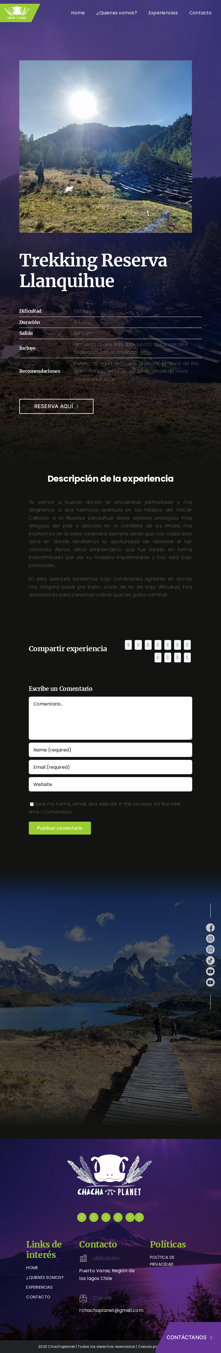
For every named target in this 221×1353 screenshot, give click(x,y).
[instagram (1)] (210, 936)
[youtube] (118, 1217)
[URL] (110, 784)
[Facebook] (128, 645)
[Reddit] (148, 645)
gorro (80, 371)
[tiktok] (105, 1217)
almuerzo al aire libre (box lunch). (113, 344)
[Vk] (168, 657)
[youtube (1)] (210, 969)
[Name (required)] (110, 750)
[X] (138, 645)
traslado (127, 352)
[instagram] (93, 1217)
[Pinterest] (158, 657)
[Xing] (177, 657)
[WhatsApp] (168, 645)
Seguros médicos (94, 352)
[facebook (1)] (210, 925)
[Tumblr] (187, 645)
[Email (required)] (110, 767)
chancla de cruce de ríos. (169, 363)
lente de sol (122, 371)
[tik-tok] (210, 958)
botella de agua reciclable (105, 363)
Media (81, 311)
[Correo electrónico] (187, 657)
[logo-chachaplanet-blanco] (110, 1155)
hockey (97, 371)
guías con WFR (171, 344)
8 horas (83, 322)
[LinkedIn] (158, 645)
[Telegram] (177, 645)
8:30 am (83, 333)
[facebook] (81, 1217)
